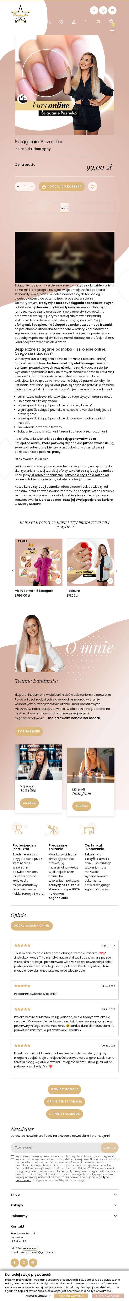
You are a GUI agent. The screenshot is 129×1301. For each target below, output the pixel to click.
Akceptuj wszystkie (71, 1296)
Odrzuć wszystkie (108, 1296)
